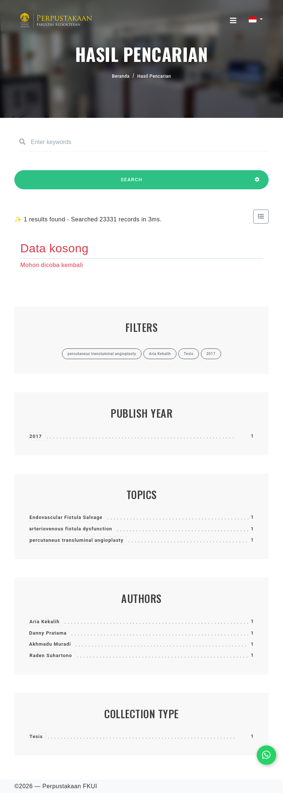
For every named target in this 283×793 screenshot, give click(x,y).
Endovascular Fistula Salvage (65, 517)
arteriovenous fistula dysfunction (70, 528)
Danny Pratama (48, 633)
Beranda (121, 76)
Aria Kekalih (44, 621)
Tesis (36, 736)
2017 (35, 436)
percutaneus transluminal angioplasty (76, 540)
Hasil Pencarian (154, 76)
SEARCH (131, 183)
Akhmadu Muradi (50, 644)
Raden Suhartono (50, 655)
